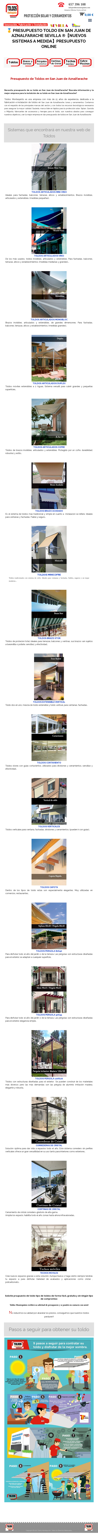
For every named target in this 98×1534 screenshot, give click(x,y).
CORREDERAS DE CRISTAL (49, 1145)
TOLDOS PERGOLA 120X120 (49, 1078)
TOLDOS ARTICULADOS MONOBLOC (49, 319)
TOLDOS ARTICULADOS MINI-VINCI (49, 192)
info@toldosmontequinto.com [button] (79, 8)
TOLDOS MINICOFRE (49, 574)
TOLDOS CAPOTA (49, 887)
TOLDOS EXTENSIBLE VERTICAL (49, 702)
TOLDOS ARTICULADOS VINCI (49, 256)
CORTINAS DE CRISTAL (49, 1209)
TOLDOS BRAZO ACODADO (49, 511)
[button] (61, 3)
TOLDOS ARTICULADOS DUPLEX (49, 383)
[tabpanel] (49, 62)
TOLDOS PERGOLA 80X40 (49, 951)
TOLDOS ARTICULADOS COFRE (49, 447)
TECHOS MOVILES (49, 1273)
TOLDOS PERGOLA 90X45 (49, 1015)
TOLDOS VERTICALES (49, 826)
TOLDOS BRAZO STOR (49, 638)
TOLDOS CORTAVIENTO (49, 763)
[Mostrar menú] (90, 20)
